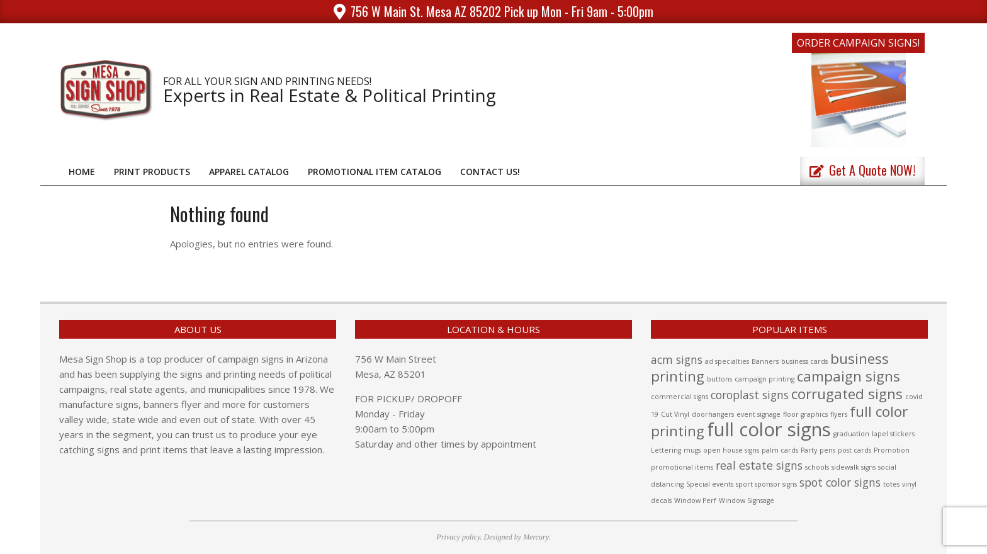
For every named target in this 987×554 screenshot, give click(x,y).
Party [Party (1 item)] (809, 450)
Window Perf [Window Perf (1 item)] (695, 500)
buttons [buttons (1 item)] (719, 379)
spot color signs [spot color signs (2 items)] (840, 482)
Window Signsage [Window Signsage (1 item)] (746, 500)
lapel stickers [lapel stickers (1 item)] (893, 433)
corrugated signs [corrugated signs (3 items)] (847, 394)
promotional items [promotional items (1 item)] (682, 467)
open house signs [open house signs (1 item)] (731, 450)
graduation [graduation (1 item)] (851, 433)
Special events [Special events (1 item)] (709, 484)
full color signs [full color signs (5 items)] (769, 429)
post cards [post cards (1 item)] (854, 450)
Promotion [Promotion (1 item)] (892, 450)
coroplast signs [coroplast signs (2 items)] (750, 394)
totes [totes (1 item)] (891, 484)
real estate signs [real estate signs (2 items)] (759, 465)
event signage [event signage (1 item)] (758, 414)
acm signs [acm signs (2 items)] (676, 359)
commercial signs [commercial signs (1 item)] (679, 396)
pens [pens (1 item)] (827, 450)
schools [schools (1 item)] (817, 467)
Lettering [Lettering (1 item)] (666, 450)
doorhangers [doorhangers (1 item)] (713, 414)
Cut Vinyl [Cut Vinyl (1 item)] (675, 414)
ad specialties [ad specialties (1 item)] (727, 361)
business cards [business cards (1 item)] (804, 361)
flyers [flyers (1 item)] (838, 414)
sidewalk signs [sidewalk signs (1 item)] (854, 467)
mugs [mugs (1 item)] (692, 450)
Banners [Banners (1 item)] (765, 361)
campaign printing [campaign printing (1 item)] (764, 379)
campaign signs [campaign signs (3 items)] (848, 376)
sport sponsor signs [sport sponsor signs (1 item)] (766, 484)
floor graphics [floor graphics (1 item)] (805, 414)
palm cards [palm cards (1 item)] (780, 450)
